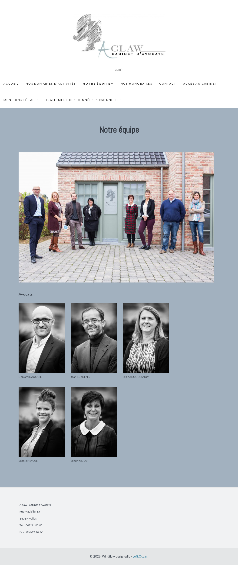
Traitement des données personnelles (84, 100)
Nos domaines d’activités (51, 83)
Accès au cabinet (200, 83)
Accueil (11, 83)
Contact (167, 83)
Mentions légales (21, 100)
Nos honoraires (136, 83)
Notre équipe (96, 83)
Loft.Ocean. (140, 556)
